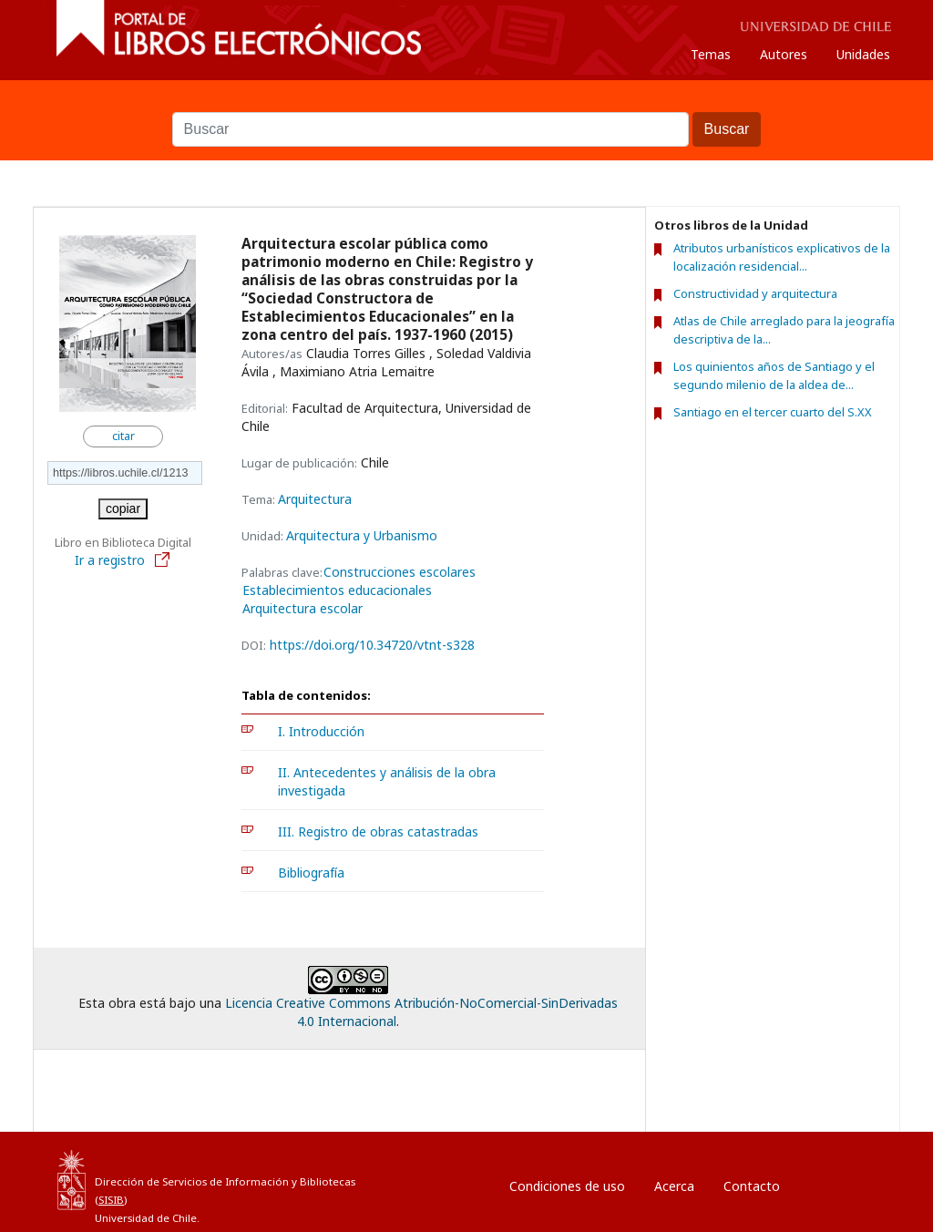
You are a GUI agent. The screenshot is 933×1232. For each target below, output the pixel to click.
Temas (711, 54)
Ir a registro (123, 560)
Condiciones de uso (567, 1186)
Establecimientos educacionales (337, 590)
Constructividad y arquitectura (755, 293)
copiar (123, 508)
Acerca (674, 1186)
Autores (783, 54)
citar (123, 436)
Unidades (863, 54)
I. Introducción (321, 731)
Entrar (834, 1181)
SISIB (111, 1199)
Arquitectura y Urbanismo (361, 535)
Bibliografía (311, 872)
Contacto (751, 1186)
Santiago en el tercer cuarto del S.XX (772, 412)
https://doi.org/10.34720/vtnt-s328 (372, 644)
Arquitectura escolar (302, 609)
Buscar (466, 103)
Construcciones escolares (399, 572)
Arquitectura (315, 499)
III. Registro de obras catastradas (378, 831)
